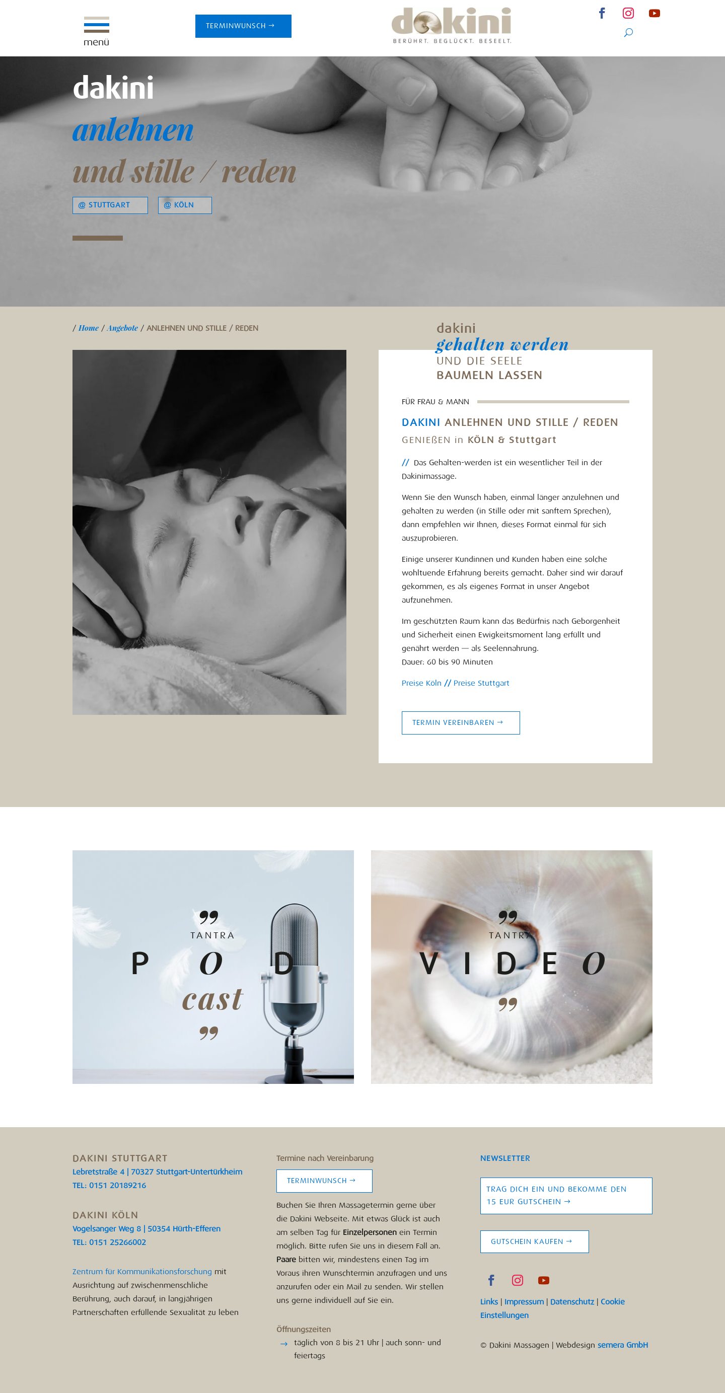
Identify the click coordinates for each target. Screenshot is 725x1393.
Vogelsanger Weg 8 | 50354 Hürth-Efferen (146, 1228)
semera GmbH (623, 1345)
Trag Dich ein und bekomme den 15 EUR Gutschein (556, 1196)
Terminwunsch (236, 26)
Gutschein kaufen (527, 1241)
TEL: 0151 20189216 (109, 1185)
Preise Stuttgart (480, 683)
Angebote (122, 328)
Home (89, 328)
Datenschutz (572, 1301)
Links (489, 1301)
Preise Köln (422, 683)
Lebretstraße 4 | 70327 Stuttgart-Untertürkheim (157, 1172)
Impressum (524, 1301)
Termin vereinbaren (453, 722)
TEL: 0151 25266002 (109, 1242)
